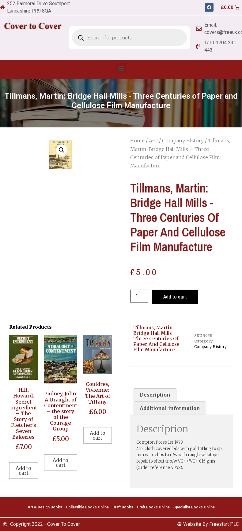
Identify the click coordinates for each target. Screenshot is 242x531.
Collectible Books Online (87, 507)
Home (137, 140)
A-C (153, 140)
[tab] (155, 395)
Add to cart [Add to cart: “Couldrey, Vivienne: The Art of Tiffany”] (97, 435)
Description (155, 395)
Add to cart (175, 296)
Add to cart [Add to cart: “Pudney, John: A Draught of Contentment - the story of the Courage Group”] (60, 462)
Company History (183, 140)
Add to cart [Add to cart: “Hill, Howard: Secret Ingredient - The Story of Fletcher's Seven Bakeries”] (23, 470)
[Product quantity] (139, 296)
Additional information (170, 408)
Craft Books (122, 507)
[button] (121, 68)
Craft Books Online (153, 507)
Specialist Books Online (194, 507)
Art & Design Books (45, 507)
